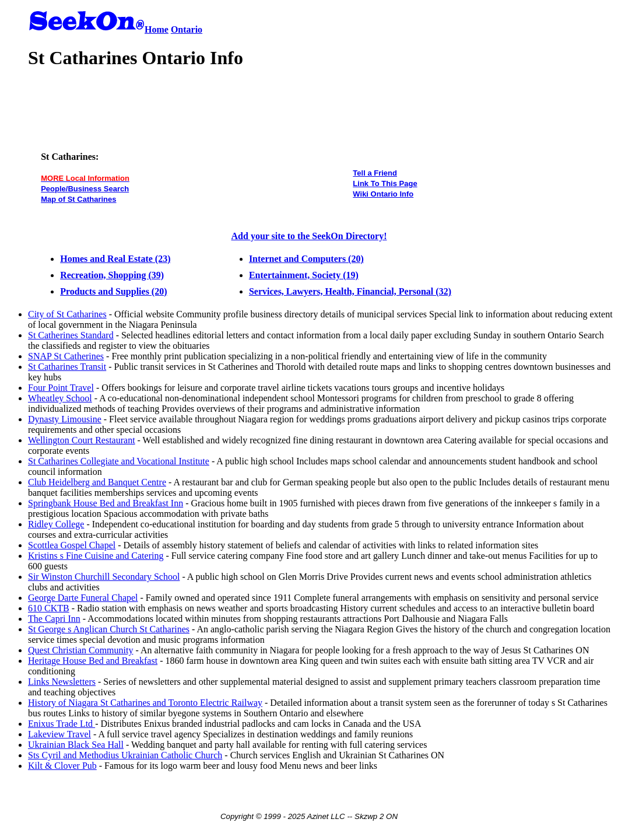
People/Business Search (85, 188)
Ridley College (56, 524)
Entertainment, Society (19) (304, 275)
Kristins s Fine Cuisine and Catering (95, 556)
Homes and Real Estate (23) (115, 259)
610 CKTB (48, 608)
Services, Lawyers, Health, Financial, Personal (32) (350, 291)
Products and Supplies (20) (113, 291)
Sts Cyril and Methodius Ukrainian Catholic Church (125, 755)
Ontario (186, 29)
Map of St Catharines (78, 199)
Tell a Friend (375, 173)
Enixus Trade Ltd (61, 724)
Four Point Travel (61, 388)
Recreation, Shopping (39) (112, 275)
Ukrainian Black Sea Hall (76, 745)
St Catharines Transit (67, 367)
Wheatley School (60, 398)
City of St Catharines (67, 314)
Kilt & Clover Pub (62, 766)
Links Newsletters (62, 682)
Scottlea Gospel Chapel (71, 545)
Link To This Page (385, 183)
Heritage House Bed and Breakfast (92, 661)
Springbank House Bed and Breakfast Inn (105, 503)
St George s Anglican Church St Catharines (108, 629)
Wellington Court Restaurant (81, 440)
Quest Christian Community (80, 650)
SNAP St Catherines (66, 356)
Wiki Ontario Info (383, 194)
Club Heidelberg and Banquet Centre (97, 482)
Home (156, 29)
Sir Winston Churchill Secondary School (104, 577)
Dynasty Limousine (64, 419)
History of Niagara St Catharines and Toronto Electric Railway (145, 703)
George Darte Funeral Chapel (83, 598)
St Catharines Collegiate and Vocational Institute (118, 461)
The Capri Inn (54, 619)
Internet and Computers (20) (306, 259)
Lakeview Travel (59, 734)
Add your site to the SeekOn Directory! (309, 236)
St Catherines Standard (71, 335)
